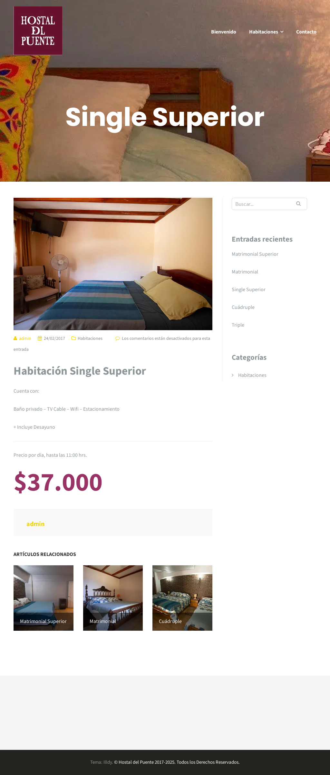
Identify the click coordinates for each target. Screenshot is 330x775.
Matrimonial (245, 272)
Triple (238, 325)
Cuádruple (243, 307)
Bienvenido (223, 31)
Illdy (107, 762)
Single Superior (249, 289)
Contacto (306, 31)
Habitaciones (263, 31)
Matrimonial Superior (255, 254)
